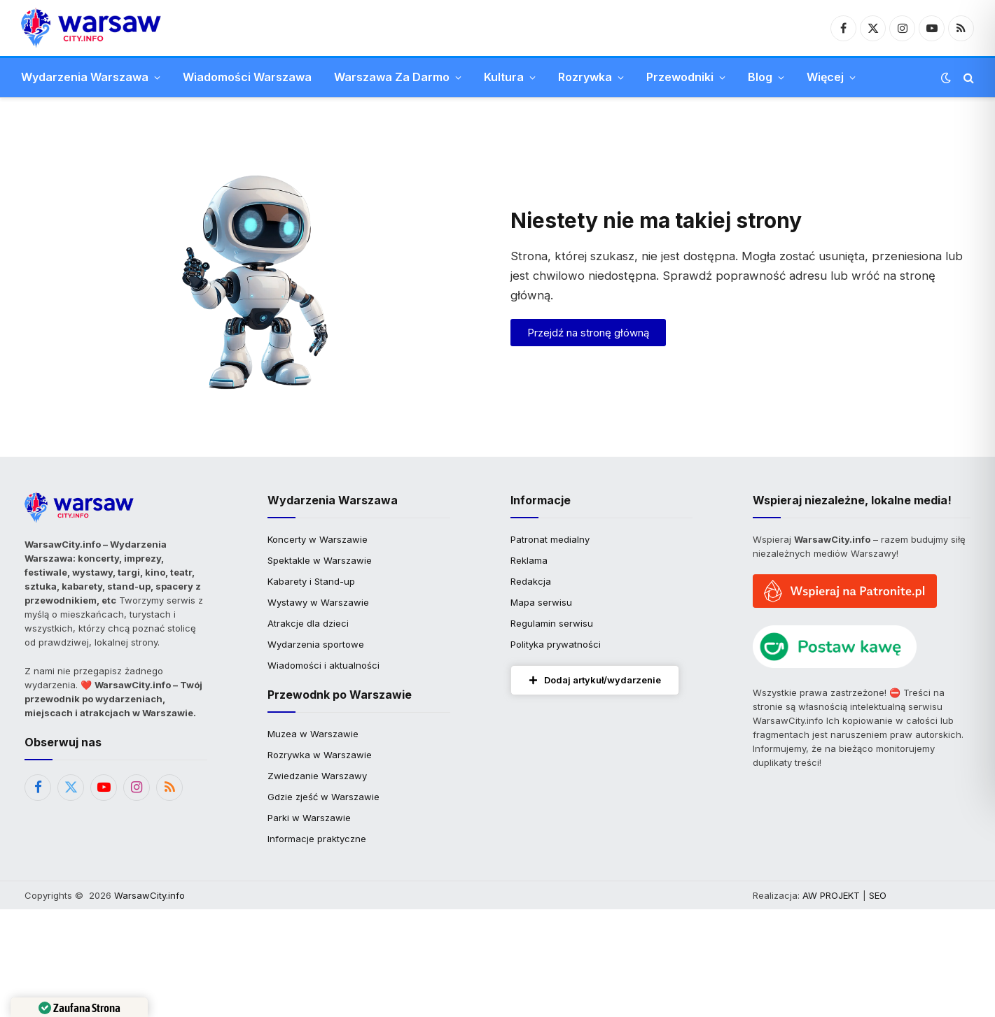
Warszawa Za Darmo (392, 77)
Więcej (825, 77)
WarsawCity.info (149, 895)
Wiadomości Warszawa (247, 77)
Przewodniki (680, 77)
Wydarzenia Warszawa (84, 77)
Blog (760, 77)
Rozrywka (585, 77)
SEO (877, 895)
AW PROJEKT (831, 895)
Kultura (504, 77)
